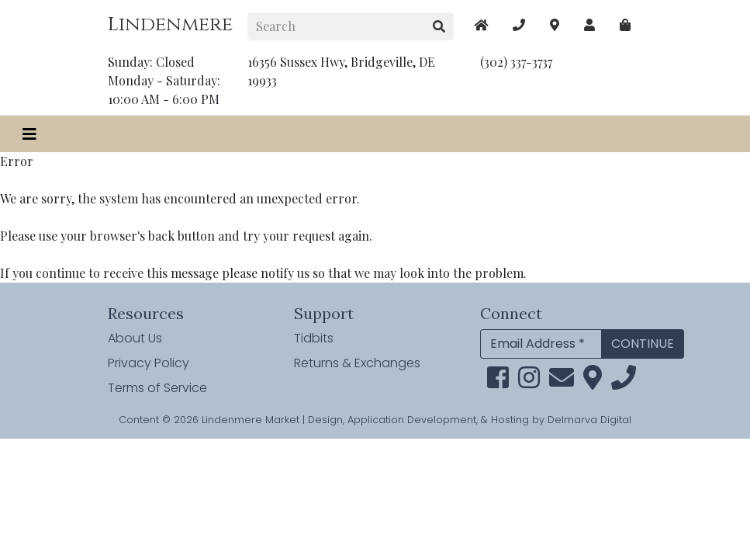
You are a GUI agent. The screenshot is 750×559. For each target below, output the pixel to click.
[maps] (625, 24)
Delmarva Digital (589, 419)
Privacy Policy (148, 363)
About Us (135, 338)
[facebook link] (498, 382)
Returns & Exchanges (357, 363)
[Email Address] (541, 344)
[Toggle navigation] (29, 134)
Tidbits (314, 338)
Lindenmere (170, 24)
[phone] (623, 382)
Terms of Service (157, 388)
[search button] (439, 26)
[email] (561, 382)
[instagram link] (529, 382)
